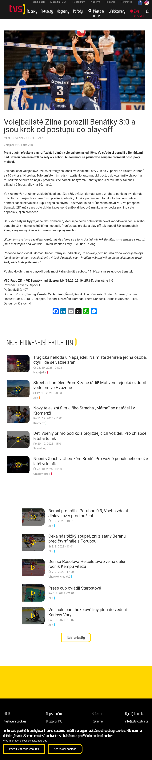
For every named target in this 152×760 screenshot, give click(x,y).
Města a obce (98, 13)
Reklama (97, 721)
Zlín (41, 138)
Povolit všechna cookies (24, 749)
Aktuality (47, 11)
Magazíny (63, 11)
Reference (98, 714)
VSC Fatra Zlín (24, 145)
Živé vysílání (139, 13)
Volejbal (9, 145)
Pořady (78, 11)
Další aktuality (76, 637)
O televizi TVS (54, 721)
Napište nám (54, 714)
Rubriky (32, 11)
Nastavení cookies (15, 721)
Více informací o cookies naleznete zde (25, 740)
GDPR (7, 714)
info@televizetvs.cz (136, 721)
